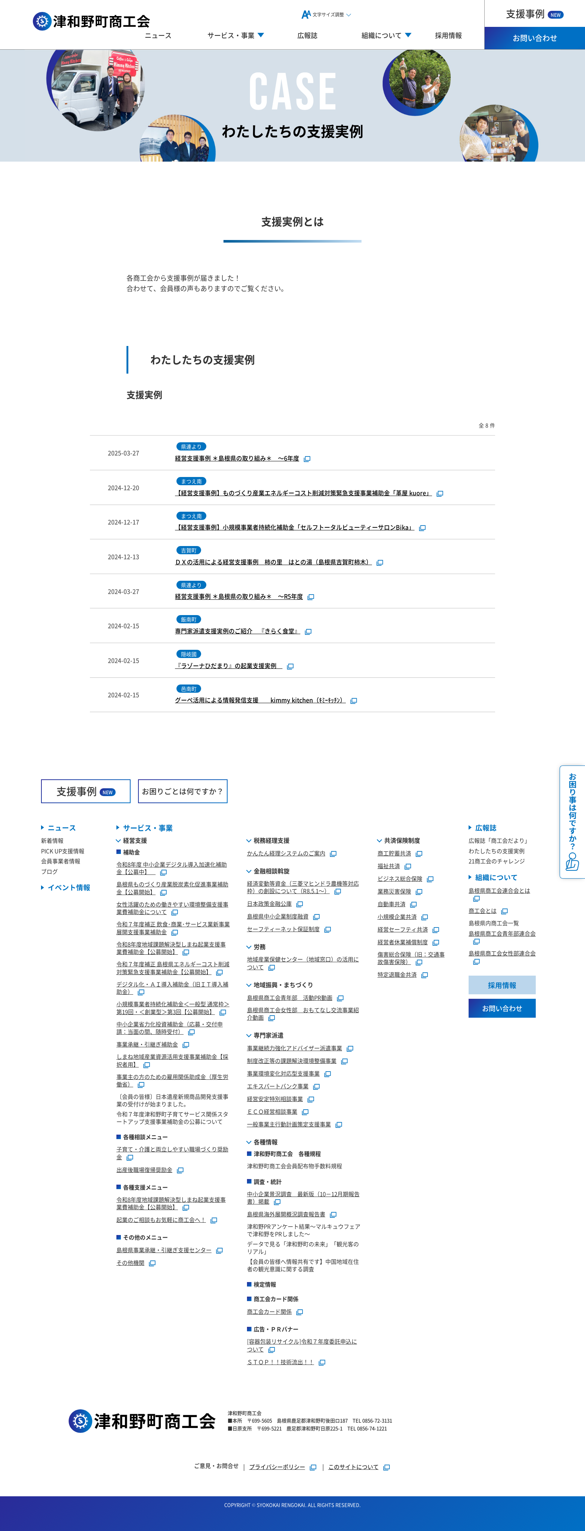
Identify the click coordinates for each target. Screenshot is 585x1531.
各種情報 (266, 1142)
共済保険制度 (402, 840)
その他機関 (130, 1263)
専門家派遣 (269, 1035)
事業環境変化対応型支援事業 (283, 1074)
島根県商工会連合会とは (499, 891)
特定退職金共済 (397, 975)
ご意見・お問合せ (216, 1465)
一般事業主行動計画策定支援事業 (289, 1124)
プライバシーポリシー (277, 1467)
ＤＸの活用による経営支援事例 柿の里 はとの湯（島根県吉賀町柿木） (273, 562)
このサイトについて (353, 1467)
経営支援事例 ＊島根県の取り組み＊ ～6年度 (237, 458)
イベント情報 (69, 887)
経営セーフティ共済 (403, 929)
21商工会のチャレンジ (497, 861)
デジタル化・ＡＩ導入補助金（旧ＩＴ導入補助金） (172, 988)
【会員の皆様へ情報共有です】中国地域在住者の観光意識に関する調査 (303, 1265)
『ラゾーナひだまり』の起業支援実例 (228, 666)
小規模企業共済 (397, 916)
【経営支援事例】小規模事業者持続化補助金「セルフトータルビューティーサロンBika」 (294, 527)
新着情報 (52, 841)
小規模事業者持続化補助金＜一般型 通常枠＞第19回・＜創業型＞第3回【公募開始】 (172, 1008)
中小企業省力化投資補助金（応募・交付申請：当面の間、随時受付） (169, 1028)
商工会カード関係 (269, 1312)
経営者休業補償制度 (403, 942)
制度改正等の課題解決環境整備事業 (292, 1061)
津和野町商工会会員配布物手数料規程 (294, 1166)
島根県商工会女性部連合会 (502, 953)
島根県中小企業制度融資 (278, 916)
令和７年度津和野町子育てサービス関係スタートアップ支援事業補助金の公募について (172, 1118)
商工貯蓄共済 (394, 853)
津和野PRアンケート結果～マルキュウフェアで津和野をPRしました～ (303, 1230)
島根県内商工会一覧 (494, 923)
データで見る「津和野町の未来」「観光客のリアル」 (303, 1248)
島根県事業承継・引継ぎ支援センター (164, 1250)
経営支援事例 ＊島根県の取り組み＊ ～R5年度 (239, 596)
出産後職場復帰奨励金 (144, 1169)
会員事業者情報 (60, 861)
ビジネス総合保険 (400, 878)
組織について (496, 877)
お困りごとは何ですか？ (183, 791)
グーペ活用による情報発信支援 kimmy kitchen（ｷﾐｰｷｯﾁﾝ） (260, 700)
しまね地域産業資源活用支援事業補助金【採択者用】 (172, 1061)
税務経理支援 (272, 840)
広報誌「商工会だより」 (499, 841)
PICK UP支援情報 (62, 851)
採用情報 (448, 35)
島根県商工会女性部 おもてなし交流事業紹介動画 (303, 1014)
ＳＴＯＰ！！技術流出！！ (280, 1362)
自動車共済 (392, 904)
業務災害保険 (394, 891)
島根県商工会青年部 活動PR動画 (289, 997)
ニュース (158, 35)
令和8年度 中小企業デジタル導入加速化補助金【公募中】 (171, 868)
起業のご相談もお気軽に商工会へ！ (161, 1220)
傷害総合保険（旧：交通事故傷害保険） (411, 958)
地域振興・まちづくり (283, 985)
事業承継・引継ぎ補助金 (147, 1044)
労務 (260, 947)
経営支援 (135, 840)
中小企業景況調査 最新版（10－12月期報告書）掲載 (303, 1198)
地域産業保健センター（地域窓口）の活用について (303, 963)
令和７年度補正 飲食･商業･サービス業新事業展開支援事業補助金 (173, 928)
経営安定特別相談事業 (275, 1099)
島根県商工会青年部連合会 (502, 934)
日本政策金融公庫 (269, 904)
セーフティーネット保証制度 (283, 929)
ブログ (49, 872)
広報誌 (307, 35)
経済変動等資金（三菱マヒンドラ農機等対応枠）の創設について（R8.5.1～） (303, 887)
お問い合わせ (535, 37)
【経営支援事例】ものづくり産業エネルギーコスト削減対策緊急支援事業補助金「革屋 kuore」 (303, 493)
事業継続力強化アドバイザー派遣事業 (294, 1048)
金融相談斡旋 (272, 871)
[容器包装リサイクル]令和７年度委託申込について (302, 1345)
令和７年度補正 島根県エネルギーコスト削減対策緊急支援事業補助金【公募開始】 (172, 968)
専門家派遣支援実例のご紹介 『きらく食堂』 (237, 631)
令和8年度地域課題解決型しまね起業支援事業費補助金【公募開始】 (171, 948)
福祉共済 (389, 866)
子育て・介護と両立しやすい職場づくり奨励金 (172, 1153)
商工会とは (483, 911)
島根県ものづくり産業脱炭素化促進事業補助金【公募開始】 (172, 888)
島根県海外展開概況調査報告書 (286, 1214)
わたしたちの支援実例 (497, 851)
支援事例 (535, 13)
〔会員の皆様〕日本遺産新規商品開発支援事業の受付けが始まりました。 (172, 1100)
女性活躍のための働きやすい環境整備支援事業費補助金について (172, 908)
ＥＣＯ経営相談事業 (272, 1112)
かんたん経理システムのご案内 (286, 853)
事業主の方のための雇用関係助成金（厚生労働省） (172, 1080)
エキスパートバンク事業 (278, 1086)
